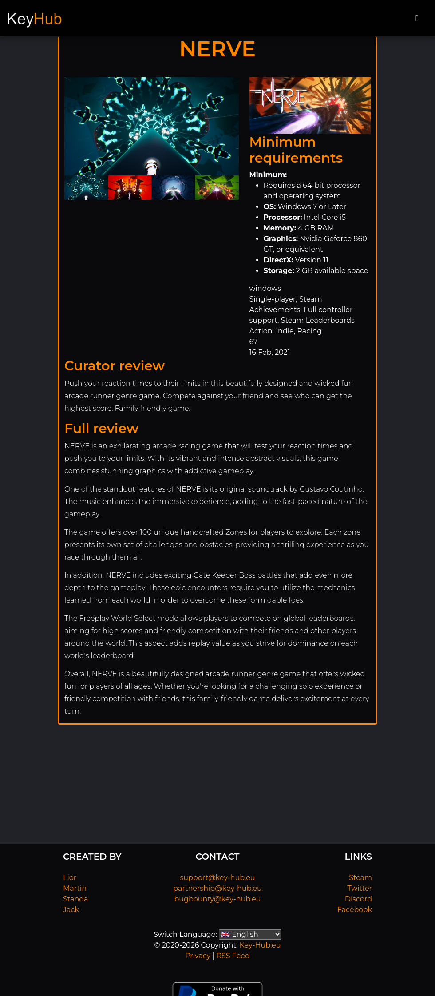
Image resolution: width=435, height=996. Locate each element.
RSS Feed (232, 956)
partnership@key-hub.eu (217, 888)
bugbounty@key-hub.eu (217, 899)
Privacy (197, 956)
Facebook (354, 909)
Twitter (360, 888)
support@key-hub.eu (217, 877)
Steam (360, 877)
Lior (69, 877)
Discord (358, 899)
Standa (75, 899)
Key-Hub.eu (260, 945)
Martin (75, 888)
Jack (71, 909)
